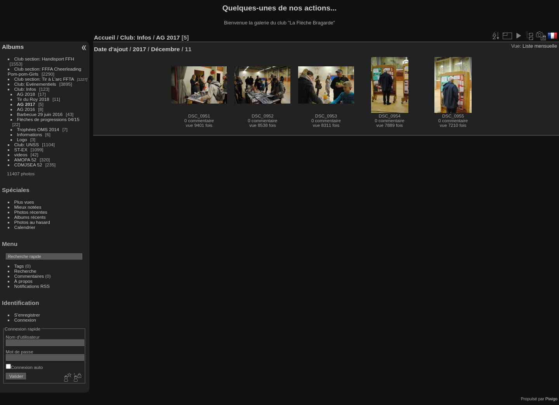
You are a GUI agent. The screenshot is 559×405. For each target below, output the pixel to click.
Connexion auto (24, 367)
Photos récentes (30, 212)
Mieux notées (28, 206)
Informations (29, 134)
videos (21, 154)
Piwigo (551, 398)
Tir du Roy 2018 (33, 99)
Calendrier (24, 227)
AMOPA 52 (25, 159)
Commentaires (29, 276)
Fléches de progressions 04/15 (48, 119)
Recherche (25, 270)
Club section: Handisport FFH (44, 58)
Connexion (25, 319)
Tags (19, 265)
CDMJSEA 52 (28, 164)
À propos (23, 281)
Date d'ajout (111, 49)
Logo (22, 139)
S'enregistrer (27, 314)
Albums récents (30, 217)
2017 (139, 49)
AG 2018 (26, 94)
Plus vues (24, 201)
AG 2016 (26, 109)
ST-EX (21, 149)
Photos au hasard (32, 222)
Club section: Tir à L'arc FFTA (44, 78)
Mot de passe (19, 351)
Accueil (104, 37)
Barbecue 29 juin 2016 (40, 114)
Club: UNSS (26, 144)
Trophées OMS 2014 (38, 129)
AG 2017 (26, 104)
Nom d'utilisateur (23, 336)
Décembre (165, 49)
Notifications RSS (32, 286)
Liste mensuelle (540, 46)
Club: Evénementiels (35, 84)
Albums (13, 46)
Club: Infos (25, 89)
